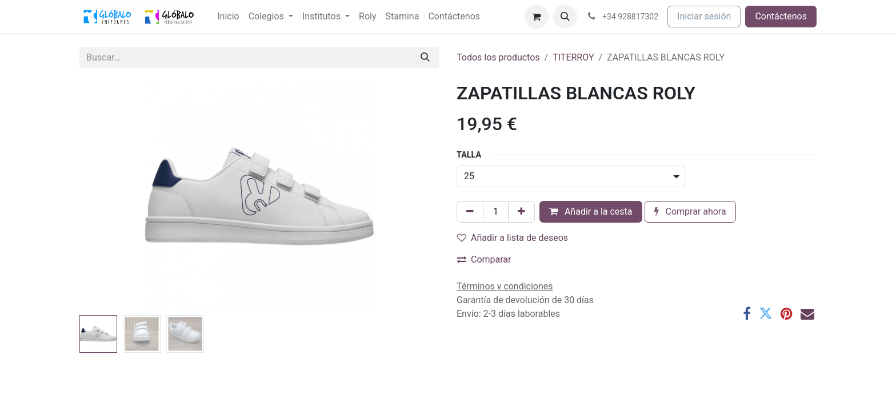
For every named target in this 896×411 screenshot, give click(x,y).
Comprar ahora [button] (690, 211)
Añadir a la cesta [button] (591, 211)
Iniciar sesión (704, 16)
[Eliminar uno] (470, 212)
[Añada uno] (521, 212)
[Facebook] (747, 313)
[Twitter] (766, 313)
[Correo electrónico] (807, 313)
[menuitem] (228, 16)
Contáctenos (781, 16)
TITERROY (573, 57)
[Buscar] (425, 57)
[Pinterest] (787, 313)
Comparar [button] (484, 259)
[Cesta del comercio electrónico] (537, 17)
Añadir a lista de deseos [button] (512, 237)
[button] (565, 17)
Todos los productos (498, 57)
